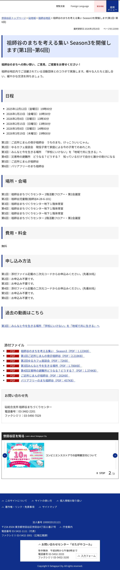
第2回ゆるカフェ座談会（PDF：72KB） (45, 360)
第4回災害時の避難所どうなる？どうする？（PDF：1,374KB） (59, 370)
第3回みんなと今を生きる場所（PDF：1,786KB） (51, 365)
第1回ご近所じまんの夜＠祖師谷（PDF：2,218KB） (52, 355)
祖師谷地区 (44, 17)
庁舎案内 (68, 526)
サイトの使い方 (43, 500)
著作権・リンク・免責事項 (19, 506)
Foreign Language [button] (80, 6)
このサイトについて (16, 500)
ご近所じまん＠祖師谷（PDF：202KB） (45, 375)
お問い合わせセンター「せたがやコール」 (68, 544)
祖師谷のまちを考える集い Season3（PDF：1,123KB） (56, 350)
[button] (58, 6)
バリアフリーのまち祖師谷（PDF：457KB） (48, 380)
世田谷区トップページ (14, 17)
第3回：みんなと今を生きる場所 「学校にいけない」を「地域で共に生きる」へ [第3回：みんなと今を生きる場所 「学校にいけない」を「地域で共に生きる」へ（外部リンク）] (50, 325)
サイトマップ (49, 506)
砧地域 (32, 17)
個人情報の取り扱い (71, 500)
